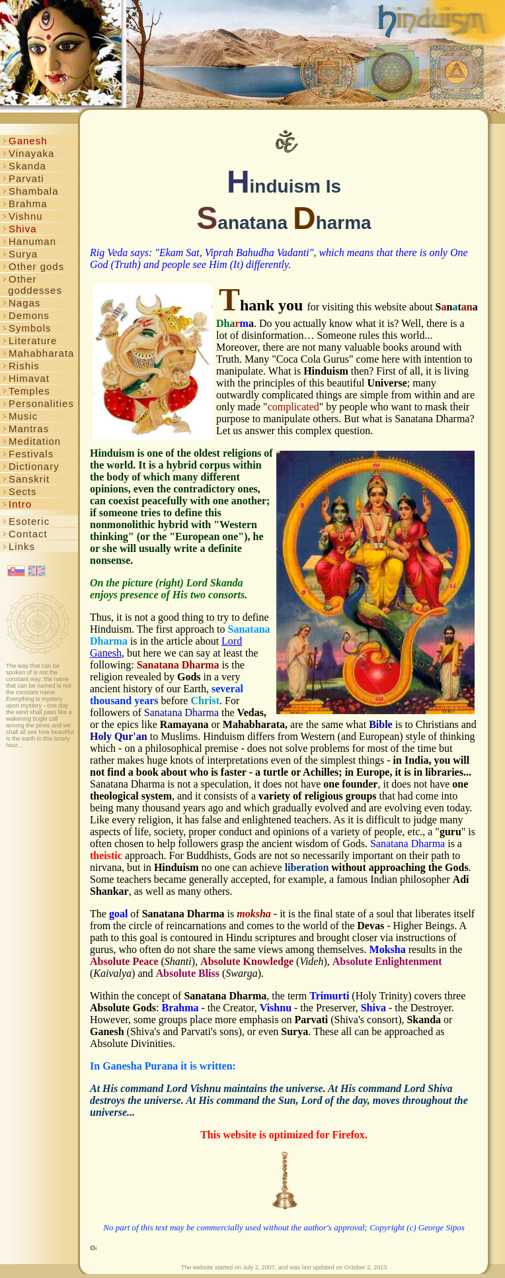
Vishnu (23, 216)
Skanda (24, 165)
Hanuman (29, 241)
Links (19, 546)
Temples (26, 390)
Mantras (26, 428)
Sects (20, 491)
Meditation (32, 441)
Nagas (21, 302)
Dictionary (31, 466)
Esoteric (26, 521)
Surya (20, 253)
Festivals (28, 453)
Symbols (27, 328)
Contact (25, 533)
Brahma (25, 203)
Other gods (33, 266)
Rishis (21, 365)
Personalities (38, 403)
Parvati (23, 178)
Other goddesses (31, 284)
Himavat (26, 378)
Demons (26, 315)
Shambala (31, 191)
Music (20, 416)
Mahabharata (38, 353)
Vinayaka (28, 153)
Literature (30, 340)
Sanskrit (26, 478)
